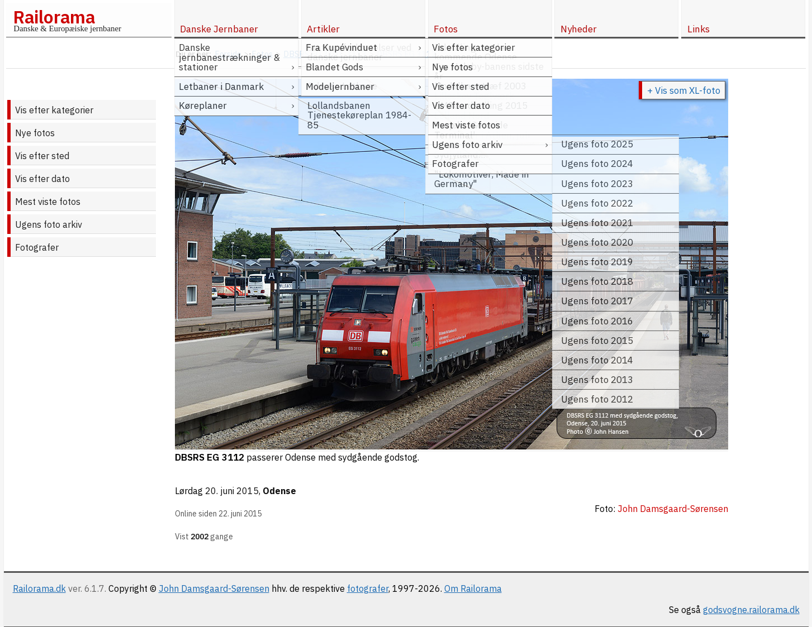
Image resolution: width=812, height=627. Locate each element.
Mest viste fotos (47, 201)
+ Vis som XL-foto (683, 90)
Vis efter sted (42, 155)
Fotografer (37, 247)
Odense (279, 490)
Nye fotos (35, 132)
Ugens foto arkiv (48, 224)
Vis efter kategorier (54, 110)
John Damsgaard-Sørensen (214, 588)
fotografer (367, 588)
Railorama (54, 16)
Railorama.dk (39, 588)
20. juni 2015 (232, 490)
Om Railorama (473, 588)
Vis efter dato (42, 178)
